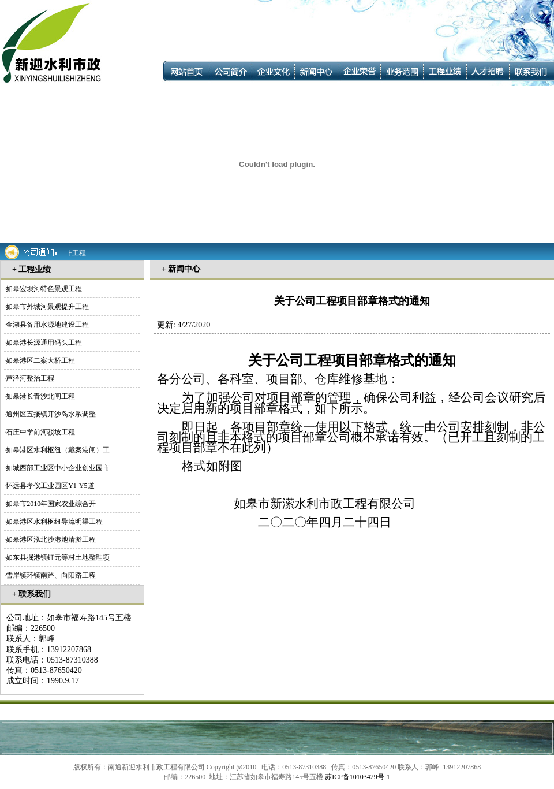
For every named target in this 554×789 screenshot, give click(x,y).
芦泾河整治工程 (30, 378)
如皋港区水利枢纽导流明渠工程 (54, 522)
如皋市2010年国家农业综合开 (51, 504)
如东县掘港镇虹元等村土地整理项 (58, 557)
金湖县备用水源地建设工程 (47, 325)
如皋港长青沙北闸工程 (40, 396)
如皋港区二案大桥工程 (40, 360)
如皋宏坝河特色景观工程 (44, 289)
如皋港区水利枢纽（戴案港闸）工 (58, 450)
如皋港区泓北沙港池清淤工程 (51, 539)
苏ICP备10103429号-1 (357, 777)
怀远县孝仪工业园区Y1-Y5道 (50, 486)
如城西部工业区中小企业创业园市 (58, 468)
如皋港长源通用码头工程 (44, 342)
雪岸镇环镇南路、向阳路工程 (51, 575)
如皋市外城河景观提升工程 (47, 307)
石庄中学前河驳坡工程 (40, 432)
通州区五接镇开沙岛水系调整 (51, 414)
